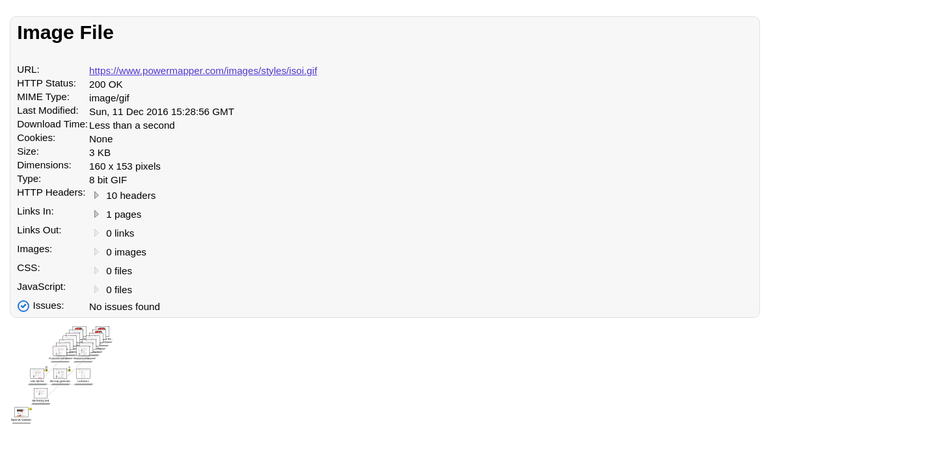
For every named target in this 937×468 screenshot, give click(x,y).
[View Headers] (96, 196)
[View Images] (96, 252)
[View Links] (96, 215)
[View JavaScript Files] (96, 290)
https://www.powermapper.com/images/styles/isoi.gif (203, 70)
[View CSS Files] (96, 271)
